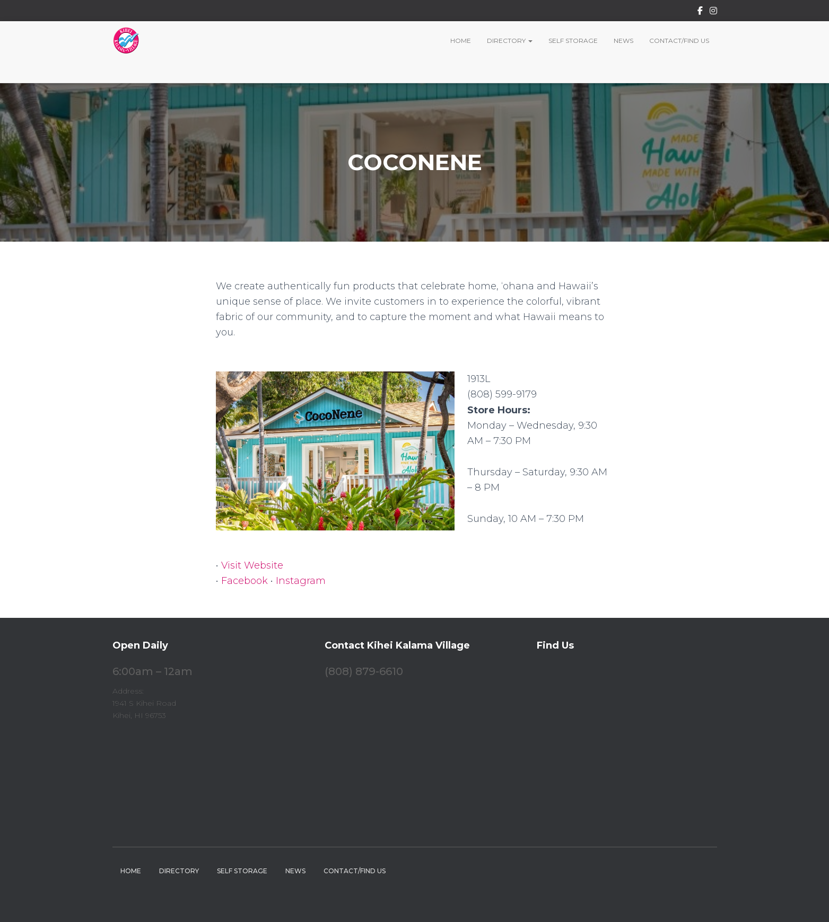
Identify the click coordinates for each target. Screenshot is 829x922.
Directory (510, 41)
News (623, 41)
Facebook (700, 12)
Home (460, 41)
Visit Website (252, 565)
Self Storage (573, 41)
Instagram (713, 12)
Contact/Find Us (679, 41)
